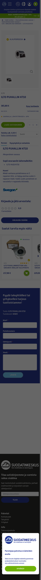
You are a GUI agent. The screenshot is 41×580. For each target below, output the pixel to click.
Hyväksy (20, 569)
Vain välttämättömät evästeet (14, 563)
